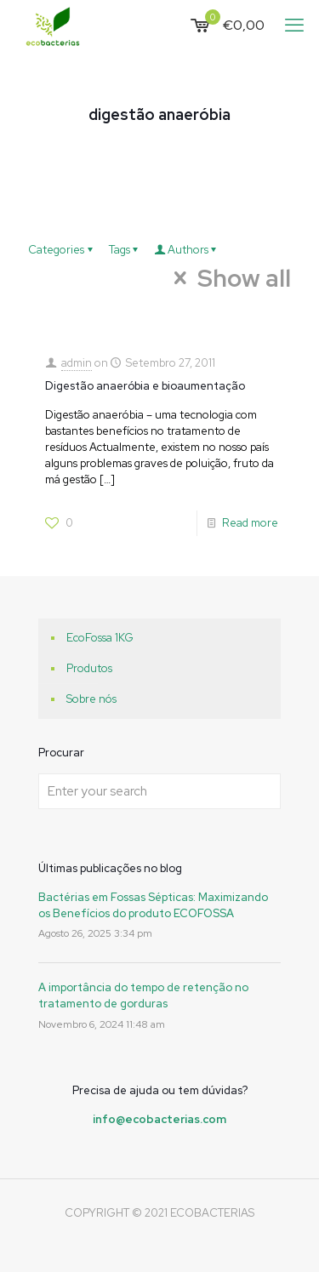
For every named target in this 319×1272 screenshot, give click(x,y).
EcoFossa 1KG (100, 637)
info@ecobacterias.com (159, 1119)
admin (76, 363)
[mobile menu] (296, 25)
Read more (250, 523)
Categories (63, 249)
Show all (229, 278)
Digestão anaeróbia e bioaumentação (145, 386)
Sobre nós (91, 699)
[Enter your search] (159, 791)
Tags (126, 249)
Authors (187, 249)
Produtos (89, 668)
